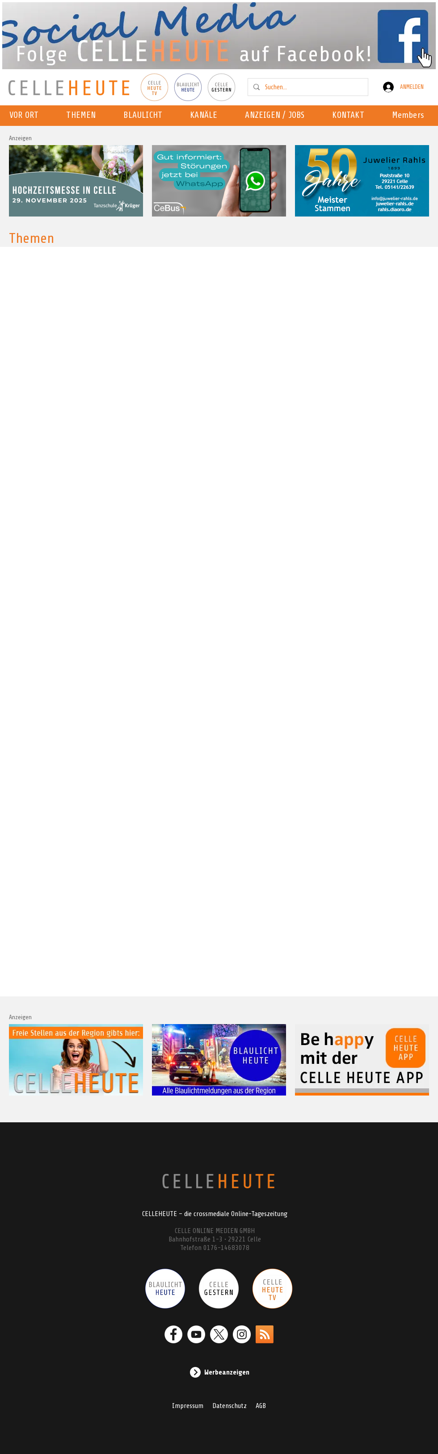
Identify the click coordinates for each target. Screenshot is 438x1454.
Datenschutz (229, 1406)
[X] (219, 1334)
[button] (206, 115)
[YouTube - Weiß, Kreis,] (196, 1334)
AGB (261, 1406)
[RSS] (265, 1334)
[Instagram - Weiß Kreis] (242, 1334)
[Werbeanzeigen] (219, 1372)
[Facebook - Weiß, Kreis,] (173, 1334)
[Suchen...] (307, 87)
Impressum (187, 1406)
